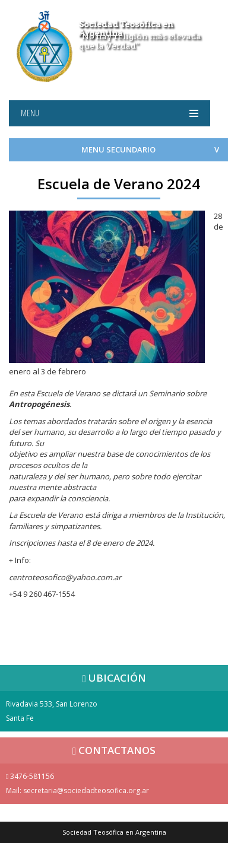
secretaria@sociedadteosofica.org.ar (86, 790)
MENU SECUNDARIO (118, 149)
